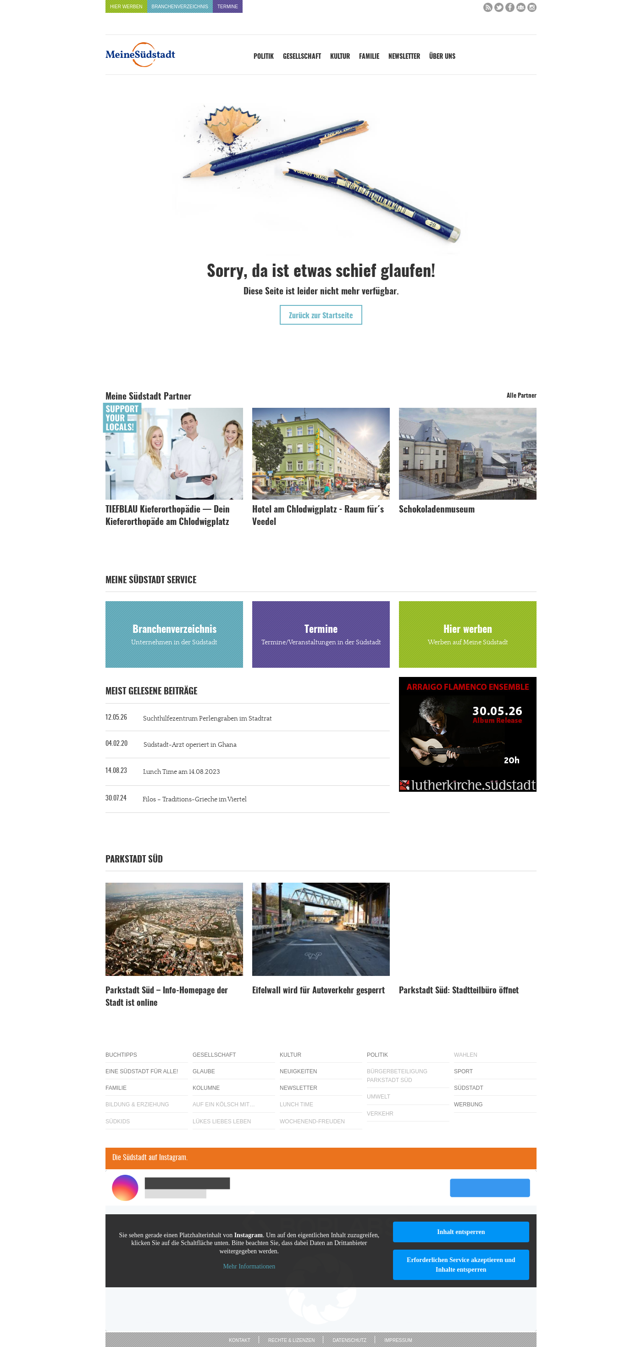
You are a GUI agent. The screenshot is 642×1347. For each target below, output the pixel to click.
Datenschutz (349, 1340)
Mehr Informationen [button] (249, 1266)
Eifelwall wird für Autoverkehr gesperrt (318, 991)
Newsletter (404, 57)
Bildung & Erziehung (137, 1104)
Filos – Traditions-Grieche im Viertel (195, 799)
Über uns (442, 57)
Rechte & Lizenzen (291, 1340)
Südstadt (468, 1088)
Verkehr (380, 1113)
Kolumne (206, 1088)
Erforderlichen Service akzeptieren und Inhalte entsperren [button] (461, 1265)
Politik (264, 57)
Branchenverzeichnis (180, 6)
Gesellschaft (302, 57)
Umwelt (378, 1096)
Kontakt (239, 1340)
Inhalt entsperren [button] (461, 1232)
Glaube (204, 1071)
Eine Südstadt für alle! (141, 1071)
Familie (369, 57)
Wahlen (465, 1055)
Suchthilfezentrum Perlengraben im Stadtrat (207, 718)
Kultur (340, 57)
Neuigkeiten (298, 1071)
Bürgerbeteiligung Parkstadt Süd (397, 1075)
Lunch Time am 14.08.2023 (181, 772)
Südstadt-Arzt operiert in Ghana (190, 745)
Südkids (117, 1121)
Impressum (398, 1340)
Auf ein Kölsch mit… (224, 1104)
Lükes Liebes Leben (222, 1121)
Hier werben (126, 6)
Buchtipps (121, 1055)
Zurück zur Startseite (321, 316)
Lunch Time (296, 1104)
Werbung (468, 1104)
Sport (463, 1071)
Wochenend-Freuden (312, 1121)
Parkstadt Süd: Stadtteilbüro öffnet (459, 991)
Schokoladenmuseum (437, 510)
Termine (227, 6)
